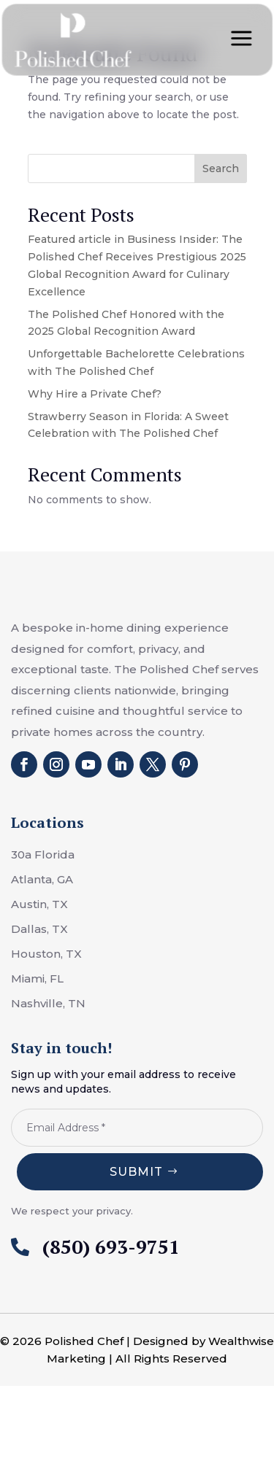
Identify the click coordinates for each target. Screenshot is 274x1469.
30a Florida (43, 854)
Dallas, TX (39, 929)
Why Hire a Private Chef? (94, 393)
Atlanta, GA (42, 879)
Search (220, 168)
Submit (136, 1172)
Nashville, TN (48, 1003)
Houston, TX (46, 954)
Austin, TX (39, 904)
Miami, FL (37, 978)
